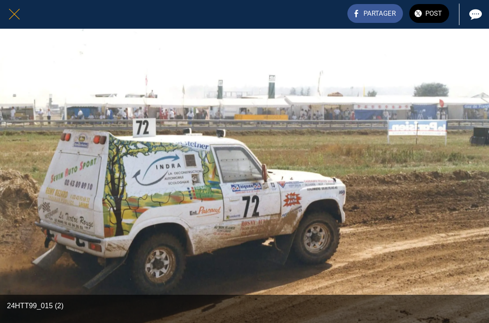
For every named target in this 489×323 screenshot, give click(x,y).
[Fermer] (14, 14)
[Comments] (474, 14)
